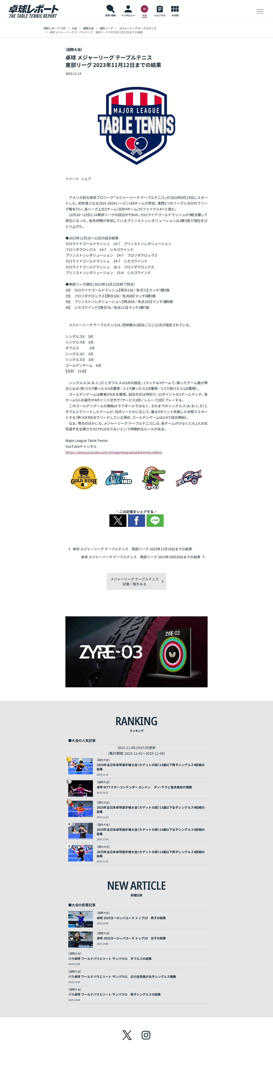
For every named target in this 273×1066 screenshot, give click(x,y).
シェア (86, 178)
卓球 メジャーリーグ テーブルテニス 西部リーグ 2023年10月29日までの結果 (141, 556)
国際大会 (88, 28)
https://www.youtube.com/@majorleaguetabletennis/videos (113, 452)
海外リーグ (106, 28)
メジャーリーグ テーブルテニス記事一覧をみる (135, 581)
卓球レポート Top (55, 28)
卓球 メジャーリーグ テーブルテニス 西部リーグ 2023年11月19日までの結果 (131, 548)
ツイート (72, 178)
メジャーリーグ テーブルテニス (137, 28)
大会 (74, 28)
